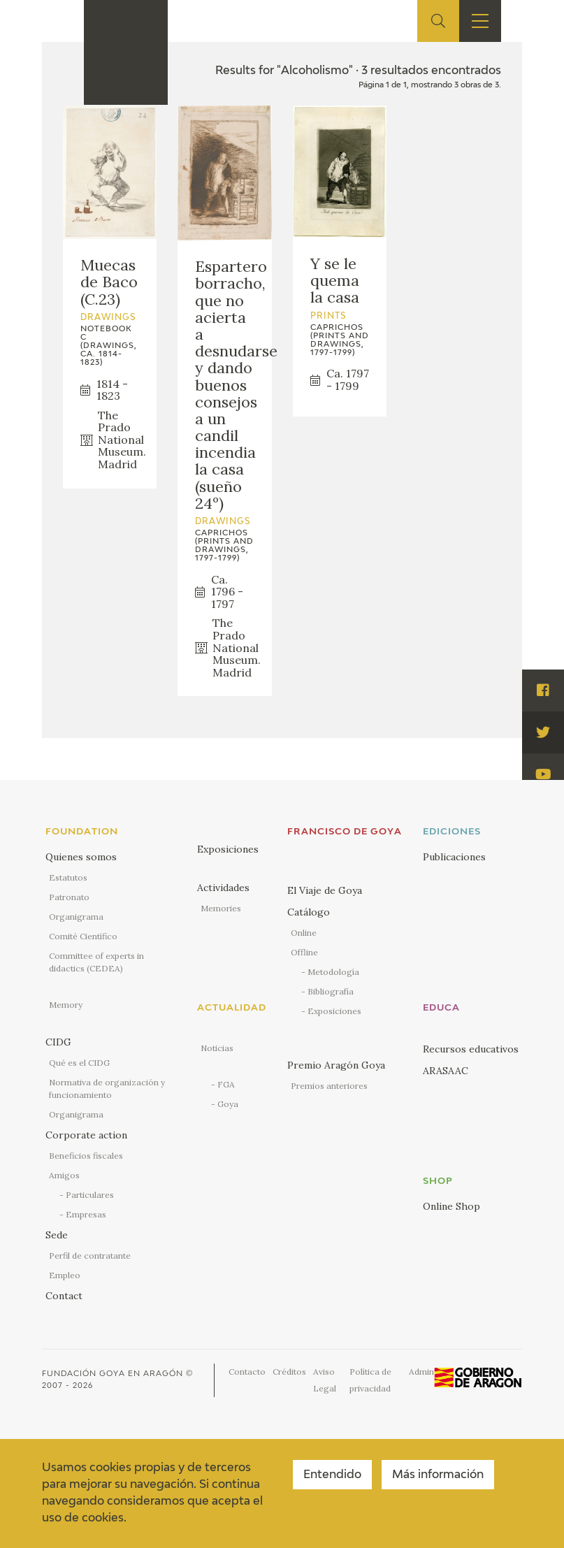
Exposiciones (228, 849)
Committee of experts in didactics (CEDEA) (96, 962)
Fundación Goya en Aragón (112, 1373)
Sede (56, 1235)
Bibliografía (331, 991)
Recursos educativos (471, 1049)
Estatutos (68, 877)
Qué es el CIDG (79, 1062)
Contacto (247, 1371)
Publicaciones (454, 857)
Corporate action (86, 1135)
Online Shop (451, 1206)
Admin (421, 1371)
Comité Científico (83, 936)
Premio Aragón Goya (336, 1065)
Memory (65, 1004)
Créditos (289, 1371)
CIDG (58, 1042)
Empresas (86, 1214)
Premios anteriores (329, 1085)
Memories (221, 908)
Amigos (64, 1175)
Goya (227, 1104)
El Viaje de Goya (324, 890)
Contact (63, 1295)
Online (304, 932)
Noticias (217, 1048)
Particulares (90, 1194)
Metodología (333, 972)
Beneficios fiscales (86, 1155)
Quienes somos (81, 857)
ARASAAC (445, 1070)
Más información (438, 1475)
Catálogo (308, 912)
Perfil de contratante (90, 1255)
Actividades (223, 887)
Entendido (332, 1475)
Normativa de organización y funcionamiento (107, 1088)
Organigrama (76, 916)
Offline (304, 952)
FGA (226, 1084)
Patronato (69, 897)
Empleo (64, 1275)
